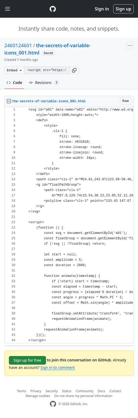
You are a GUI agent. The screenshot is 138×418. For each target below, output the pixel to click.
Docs (101, 391)
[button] (74, 70)
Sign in (102, 9)
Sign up (123, 9)
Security (51, 391)
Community (85, 391)
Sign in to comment (57, 367)
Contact (115, 391)
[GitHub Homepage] (53, 404)
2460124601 (18, 45)
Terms (21, 391)
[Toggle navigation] (7, 9)
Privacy (35, 391)
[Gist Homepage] (52, 9)
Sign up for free (27, 360)
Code (14, 82)
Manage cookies (38, 396)
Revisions (44, 82)
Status (66, 391)
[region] (69, 225)
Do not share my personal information (83, 396)
